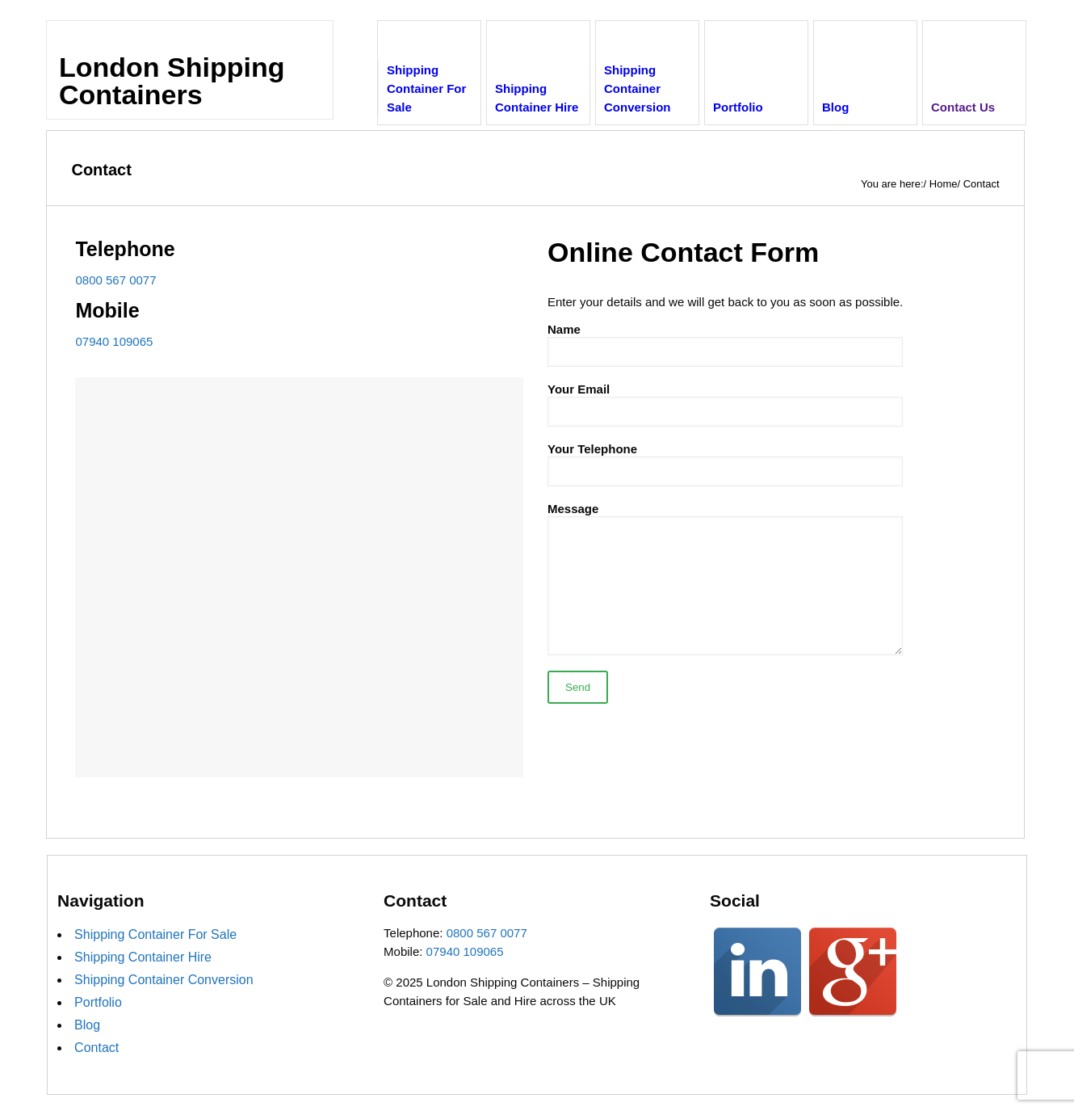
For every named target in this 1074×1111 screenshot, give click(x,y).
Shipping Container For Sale (155, 934)
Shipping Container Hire (143, 957)
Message (725, 578)
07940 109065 (114, 341)
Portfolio (98, 1002)
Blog (87, 1025)
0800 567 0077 (115, 280)
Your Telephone (725, 464)
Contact (96, 1047)
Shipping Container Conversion (163, 980)
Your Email (725, 404)
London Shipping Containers (171, 81)
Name (725, 344)
